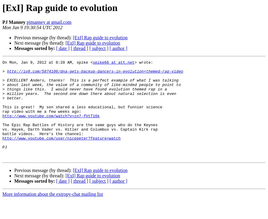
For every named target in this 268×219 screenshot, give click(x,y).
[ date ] (63, 48)
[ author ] (118, 48)
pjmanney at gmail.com (49, 22)
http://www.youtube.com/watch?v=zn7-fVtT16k (51, 127)
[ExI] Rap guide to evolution (100, 37)
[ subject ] (98, 48)
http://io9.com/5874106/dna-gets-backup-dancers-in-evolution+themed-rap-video (95, 73)
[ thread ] (79, 48)
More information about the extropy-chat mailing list (52, 213)
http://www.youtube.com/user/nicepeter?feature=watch (61, 154)
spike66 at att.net (113, 63)
